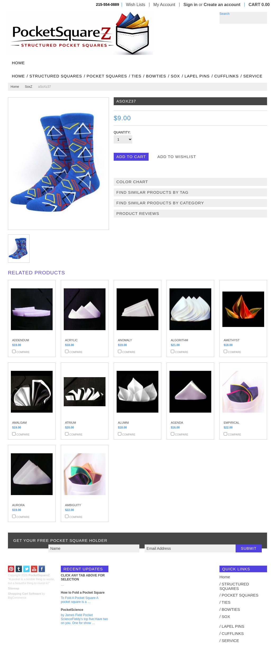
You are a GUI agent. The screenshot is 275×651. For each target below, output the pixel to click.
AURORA (18, 505)
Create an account (222, 4)
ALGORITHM (179, 340)
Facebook (42, 569)
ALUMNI (123, 422)
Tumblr (19, 569)
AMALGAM (19, 422)
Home (15, 87)
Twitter (26, 569)
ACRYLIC (71, 340)
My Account (164, 5)
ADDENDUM (20, 340)
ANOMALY (125, 340)
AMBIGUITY (73, 505)
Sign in (191, 4)
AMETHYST (232, 340)
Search (224, 14)
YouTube (34, 569)
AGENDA (177, 422)
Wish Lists (135, 5)
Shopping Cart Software (24, 593)
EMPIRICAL (231, 422)
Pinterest (11, 569)
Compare (23, 352)
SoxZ (28, 87)
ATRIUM (70, 422)
